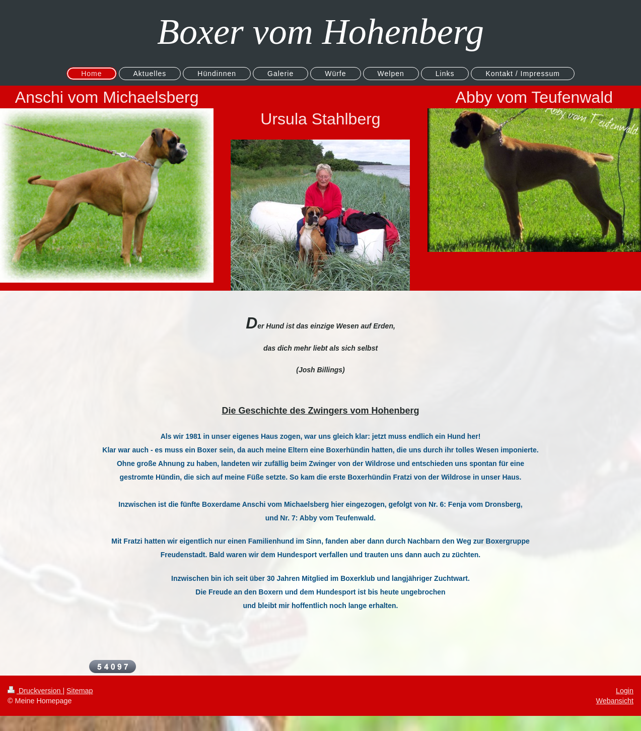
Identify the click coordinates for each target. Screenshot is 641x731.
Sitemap (79, 691)
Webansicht (614, 701)
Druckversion (35, 691)
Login (624, 691)
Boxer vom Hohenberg (320, 32)
